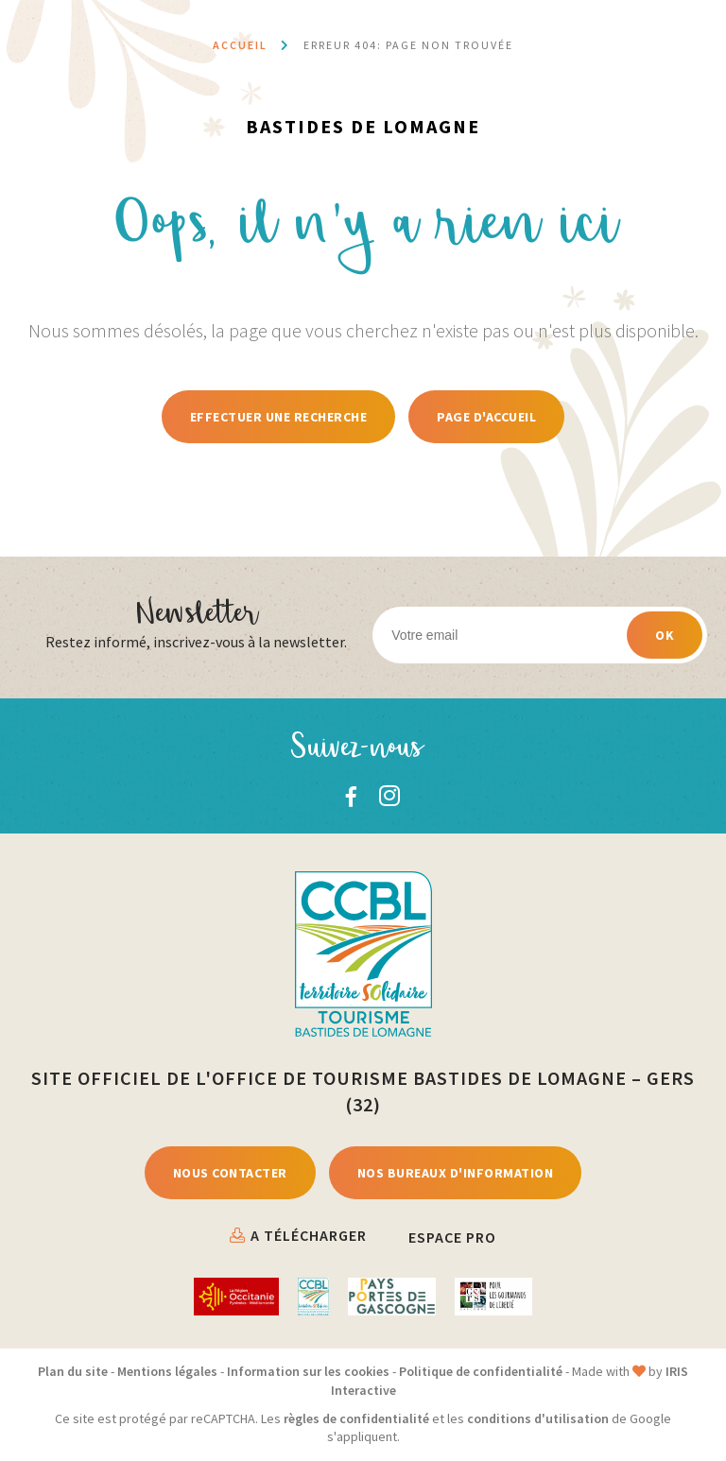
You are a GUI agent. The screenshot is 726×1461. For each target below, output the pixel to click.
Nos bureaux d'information (455, 1172)
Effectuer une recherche (279, 416)
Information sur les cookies (308, 1371)
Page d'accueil (486, 416)
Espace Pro (452, 1237)
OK (664, 635)
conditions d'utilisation (538, 1418)
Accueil (240, 45)
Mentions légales (167, 1371)
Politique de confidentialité (480, 1371)
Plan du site (73, 1371)
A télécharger (309, 1235)
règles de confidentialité (356, 1418)
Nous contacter (230, 1172)
